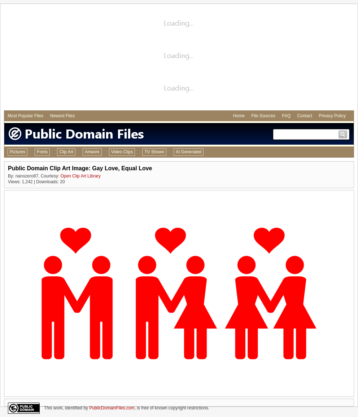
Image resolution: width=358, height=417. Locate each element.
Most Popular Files (25, 115)
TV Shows (154, 151)
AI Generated (188, 151)
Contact (304, 115)
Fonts (42, 151)
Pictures (17, 151)
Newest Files (62, 115)
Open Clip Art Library (80, 176)
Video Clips (122, 151)
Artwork (92, 151)
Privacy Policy (332, 115)
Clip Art (66, 151)
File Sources (263, 115)
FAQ (286, 115)
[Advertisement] (179, 58)
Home (239, 115)
